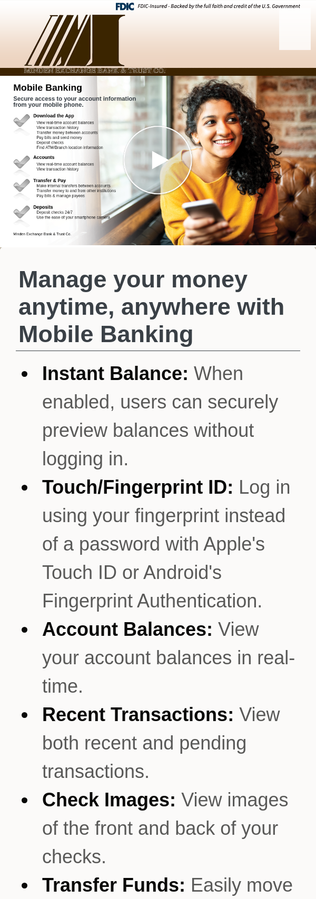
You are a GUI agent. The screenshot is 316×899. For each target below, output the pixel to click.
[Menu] (295, 29)
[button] (158, 160)
